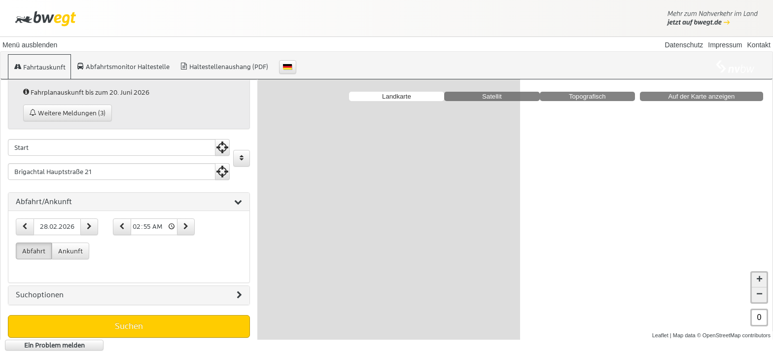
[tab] (128, 202)
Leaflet (660, 335)
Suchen (129, 325)
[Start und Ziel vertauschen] (241, 158)
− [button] (759, 294)
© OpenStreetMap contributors (734, 335)
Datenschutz (684, 45)
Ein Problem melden (54, 345)
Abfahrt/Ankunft (129, 202)
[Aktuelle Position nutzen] (222, 147)
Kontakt (759, 45)
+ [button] (759, 280)
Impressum (725, 45)
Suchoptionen (129, 295)
